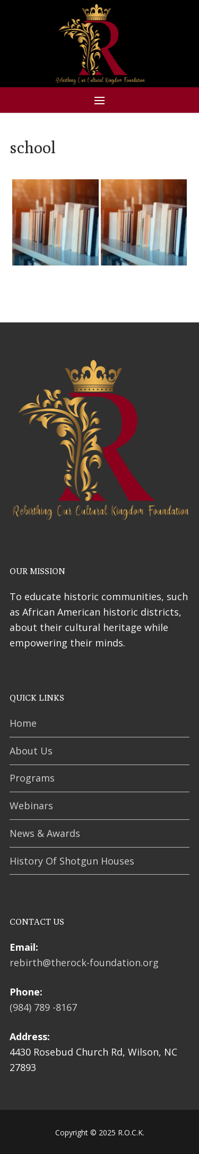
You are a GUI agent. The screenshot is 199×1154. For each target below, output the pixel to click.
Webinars (31, 805)
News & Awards (45, 833)
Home (23, 723)
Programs (32, 777)
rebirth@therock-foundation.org (84, 962)
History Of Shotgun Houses (72, 860)
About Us (31, 750)
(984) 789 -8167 (43, 1007)
